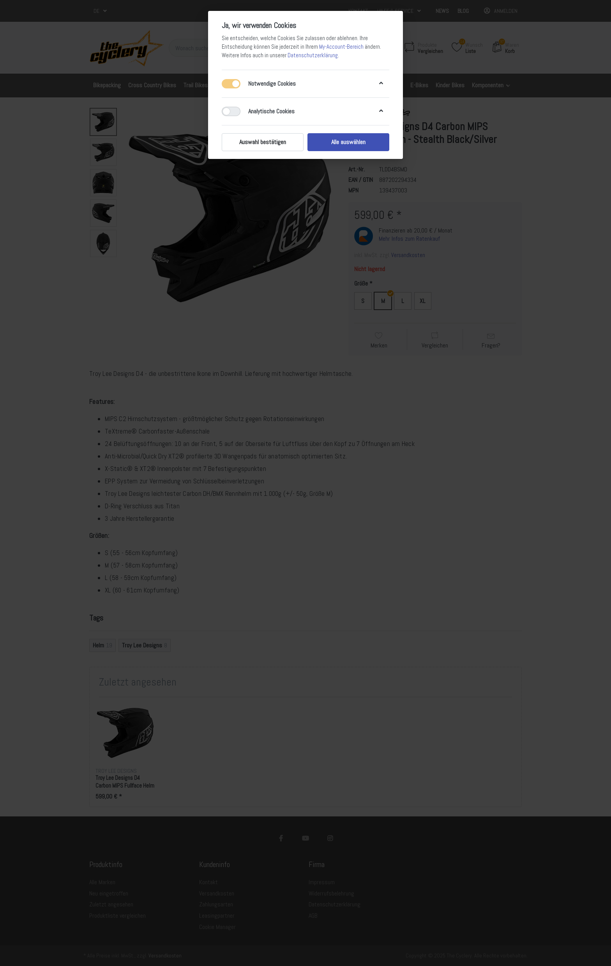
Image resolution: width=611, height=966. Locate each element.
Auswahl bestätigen (262, 142)
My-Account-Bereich (341, 46)
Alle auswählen (348, 142)
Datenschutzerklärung (313, 55)
